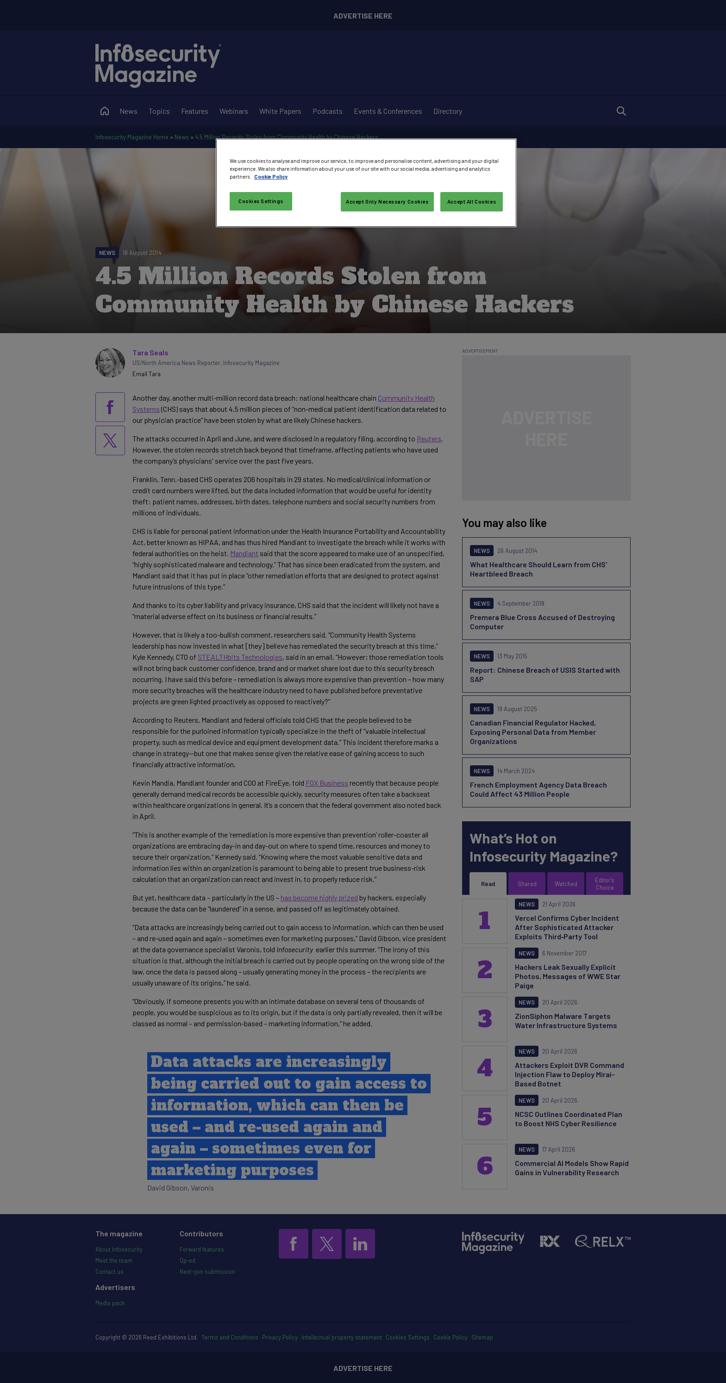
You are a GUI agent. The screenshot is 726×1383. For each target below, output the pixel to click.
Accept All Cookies (471, 201)
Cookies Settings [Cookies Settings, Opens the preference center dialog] (260, 201)
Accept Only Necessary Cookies (387, 201)
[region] (366, 182)
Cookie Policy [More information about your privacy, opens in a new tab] (271, 177)
